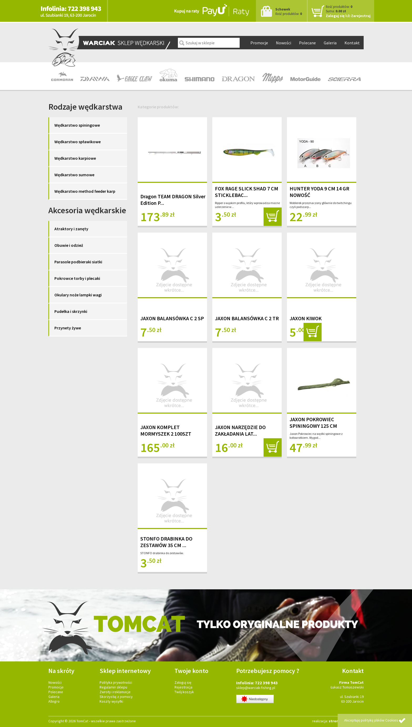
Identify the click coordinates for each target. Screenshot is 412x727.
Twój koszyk (184, 691)
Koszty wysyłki (111, 701)
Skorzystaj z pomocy (116, 696)
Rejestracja (183, 687)
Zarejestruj (360, 15)
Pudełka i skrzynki (70, 311)
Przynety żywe (67, 327)
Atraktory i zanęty (71, 228)
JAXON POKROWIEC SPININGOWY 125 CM (313, 422)
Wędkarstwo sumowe (74, 174)
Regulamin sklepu (113, 687)
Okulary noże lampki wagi (78, 294)
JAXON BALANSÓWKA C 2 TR (247, 318)
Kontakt (352, 42)
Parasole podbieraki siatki (78, 261)
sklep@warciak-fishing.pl (255, 687)
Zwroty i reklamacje (115, 691)
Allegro (54, 701)
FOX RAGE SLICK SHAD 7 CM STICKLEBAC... (246, 191)
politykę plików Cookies (379, 720)
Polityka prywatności (116, 682)
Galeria (330, 42)
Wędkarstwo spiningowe (77, 125)
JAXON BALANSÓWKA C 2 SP (172, 318)
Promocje (259, 42)
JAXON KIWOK (306, 318)
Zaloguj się (335, 15)
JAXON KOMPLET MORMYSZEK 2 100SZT (165, 430)
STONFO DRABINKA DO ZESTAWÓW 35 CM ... (166, 541)
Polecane (307, 42)
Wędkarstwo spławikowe (77, 141)
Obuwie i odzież (68, 245)
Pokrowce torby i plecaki (77, 278)
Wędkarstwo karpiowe (75, 158)
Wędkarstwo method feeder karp (84, 191)
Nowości (283, 42)
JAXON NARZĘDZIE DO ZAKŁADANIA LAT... (240, 430)
